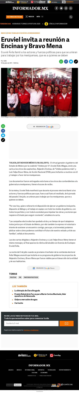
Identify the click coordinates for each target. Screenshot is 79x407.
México (3, 33)
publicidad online (45, 375)
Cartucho (18, 303)
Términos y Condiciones (31, 330)
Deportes (41, 370)
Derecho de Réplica (42, 390)
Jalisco (10, 370)
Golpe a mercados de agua (25, 300)
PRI (20, 277)
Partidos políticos (31, 277)
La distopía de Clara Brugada (27, 291)
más (40, 17)
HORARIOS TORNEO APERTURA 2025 (26, 24)
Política (13, 277)
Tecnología (52, 370)
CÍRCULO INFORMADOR (58, 24)
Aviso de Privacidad (31, 390)
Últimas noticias (14, 17)
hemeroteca (32, 375)
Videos (30, 17)
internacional (30, 370)
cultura (34, 372)
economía (44, 372)
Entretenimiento (65, 370)
